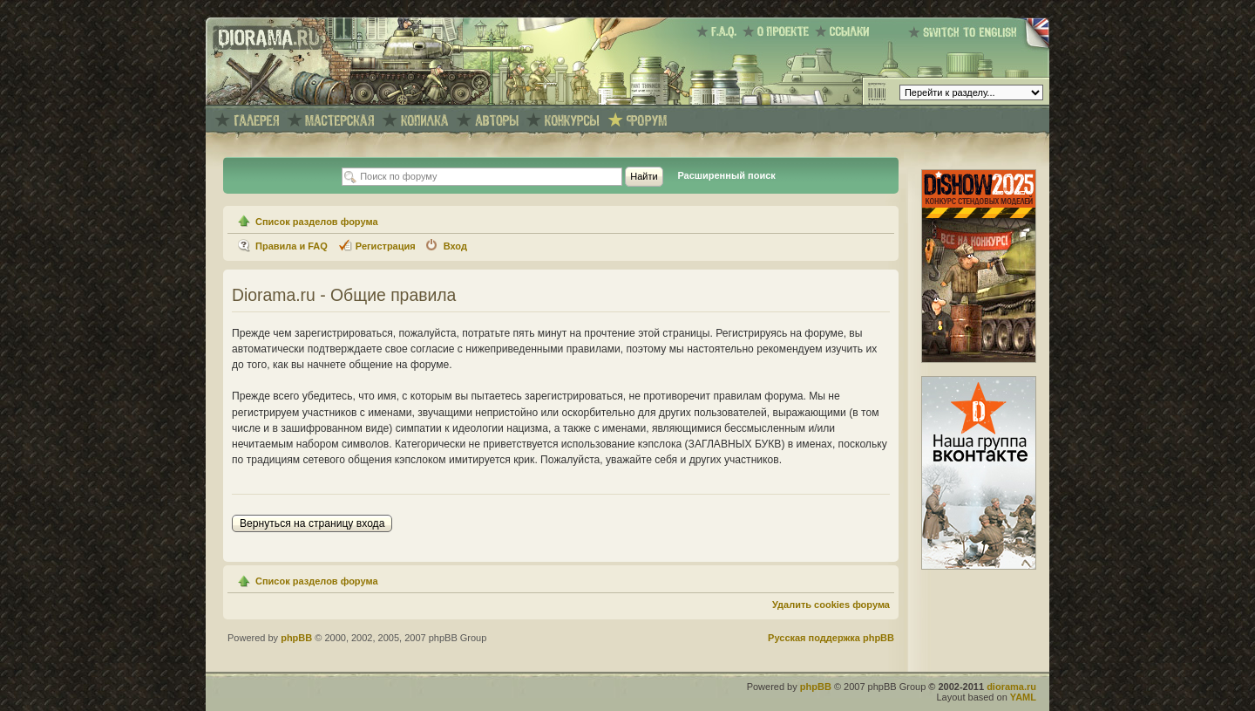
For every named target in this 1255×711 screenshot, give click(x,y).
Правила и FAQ (291, 246)
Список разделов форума (316, 221)
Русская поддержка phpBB (831, 637)
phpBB (296, 637)
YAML (1023, 697)
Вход (455, 246)
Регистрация (386, 246)
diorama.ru (1011, 686)
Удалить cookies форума (831, 604)
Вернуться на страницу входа (312, 523)
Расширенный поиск (726, 175)
